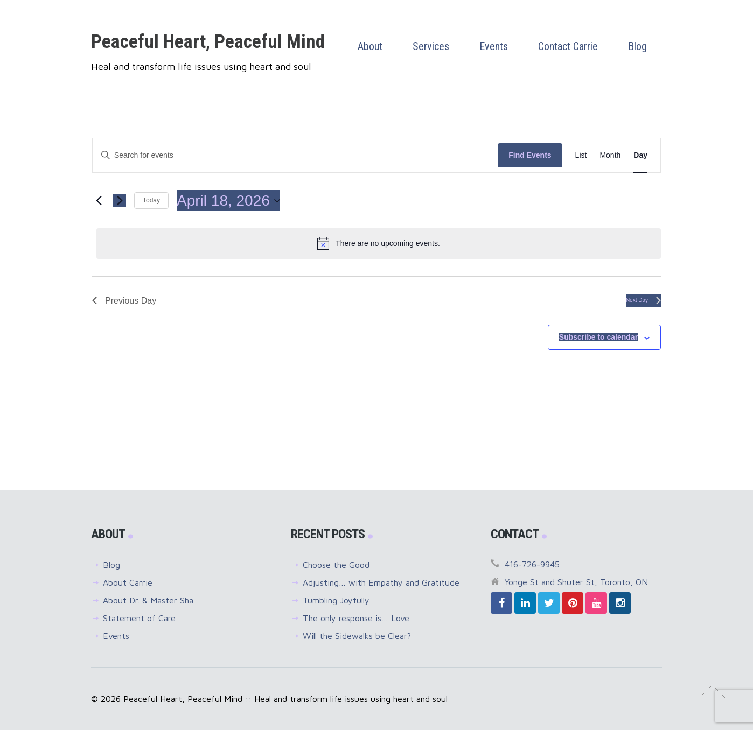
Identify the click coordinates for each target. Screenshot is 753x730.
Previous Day (124, 300)
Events (116, 636)
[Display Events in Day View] (640, 155)
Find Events (529, 155)
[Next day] (119, 200)
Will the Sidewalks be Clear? (357, 636)
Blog (111, 565)
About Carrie (127, 582)
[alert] (378, 243)
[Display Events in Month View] (609, 155)
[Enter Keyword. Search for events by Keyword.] (295, 155)
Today (151, 200)
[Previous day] (98, 200)
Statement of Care (139, 618)
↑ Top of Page (712, 692)
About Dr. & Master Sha (148, 600)
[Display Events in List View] (581, 155)
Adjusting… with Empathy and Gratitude (381, 582)
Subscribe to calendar (598, 337)
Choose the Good (336, 565)
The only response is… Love (356, 618)
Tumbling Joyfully (336, 600)
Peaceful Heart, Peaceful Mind (208, 42)
